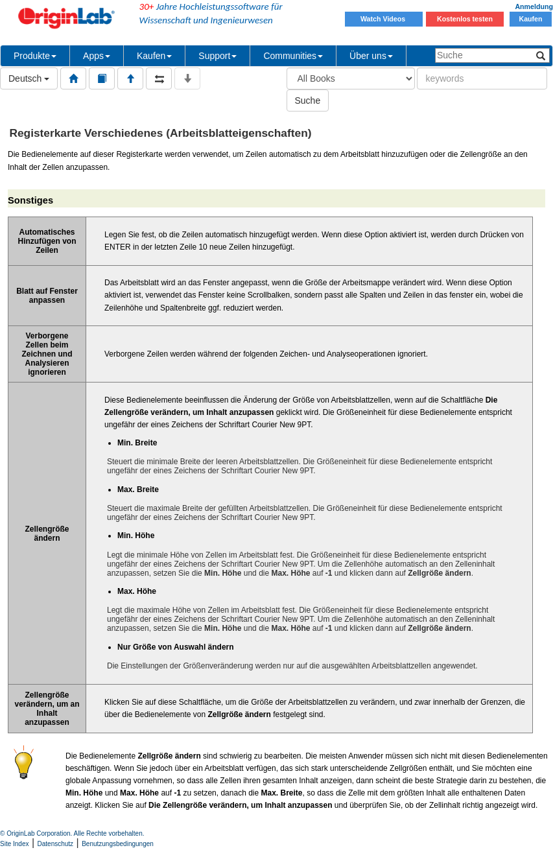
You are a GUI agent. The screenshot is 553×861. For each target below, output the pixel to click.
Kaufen (530, 19)
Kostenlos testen (465, 19)
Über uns (371, 56)
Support (217, 56)
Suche (308, 100)
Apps (96, 56)
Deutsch (28, 78)
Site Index (14, 843)
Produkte (35, 56)
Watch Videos (383, 19)
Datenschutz (56, 843)
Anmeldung (534, 6)
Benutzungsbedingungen (118, 843)
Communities (293, 56)
